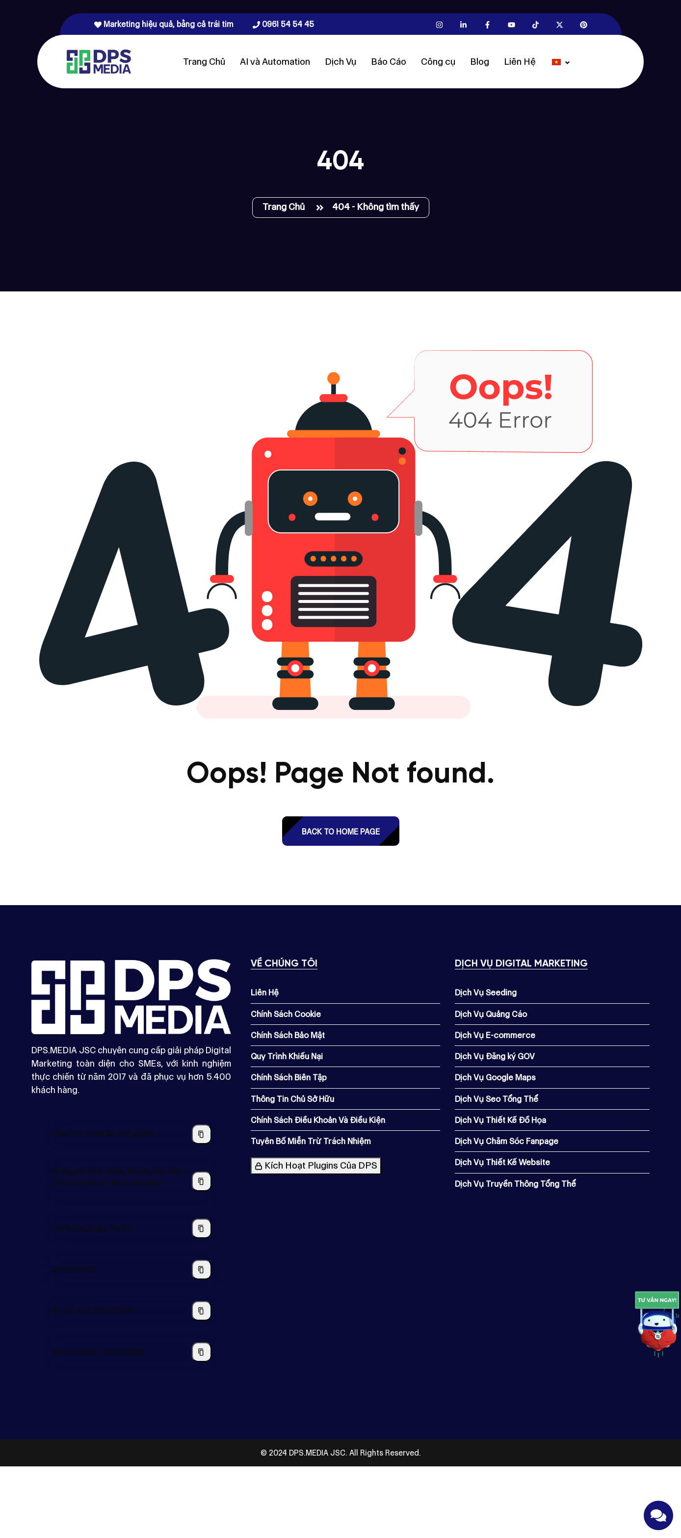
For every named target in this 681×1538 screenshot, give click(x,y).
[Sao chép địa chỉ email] (201, 1228)
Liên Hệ (520, 61)
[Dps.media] (99, 61)
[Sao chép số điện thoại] (201, 1269)
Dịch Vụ (340, 61)
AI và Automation (275, 61)
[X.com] (559, 24)
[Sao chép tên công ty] (201, 1134)
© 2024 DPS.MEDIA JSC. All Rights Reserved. (341, 1453)
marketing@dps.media (91, 1228)
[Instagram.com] (439, 24)
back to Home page (341, 831)
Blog (479, 61)
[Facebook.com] (487, 24)
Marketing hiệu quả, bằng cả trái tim (163, 24)
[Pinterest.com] (583, 24)
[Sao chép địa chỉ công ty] (201, 1181)
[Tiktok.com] (535, 24)
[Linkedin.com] (463, 24)
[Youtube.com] (511, 24)
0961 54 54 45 (283, 24)
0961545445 (74, 1269)
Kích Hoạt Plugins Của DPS (316, 1165)
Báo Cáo (388, 61)
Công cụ (438, 61)
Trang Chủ (204, 61)
